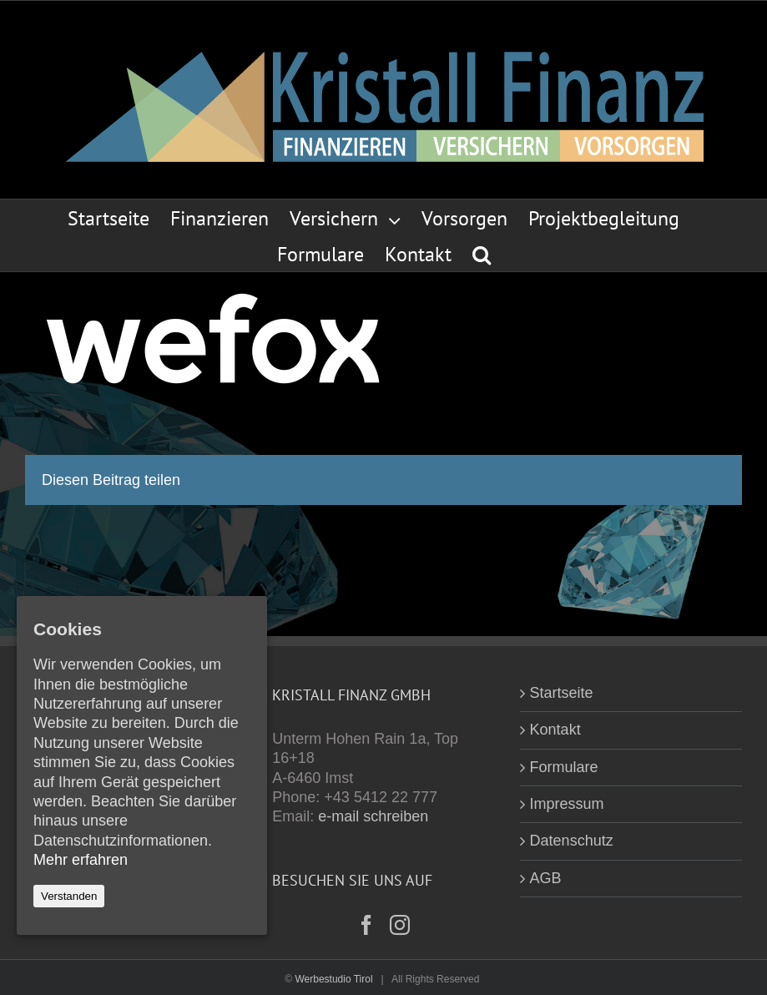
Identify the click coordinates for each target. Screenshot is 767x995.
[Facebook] (366, 925)
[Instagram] (400, 925)
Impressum (567, 803)
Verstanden (69, 896)
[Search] (481, 253)
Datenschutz (571, 840)
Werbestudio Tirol (333, 979)
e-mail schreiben (373, 816)
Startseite (561, 692)
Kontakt (555, 729)
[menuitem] (119, 217)
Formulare (564, 767)
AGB (546, 878)
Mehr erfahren (80, 859)
